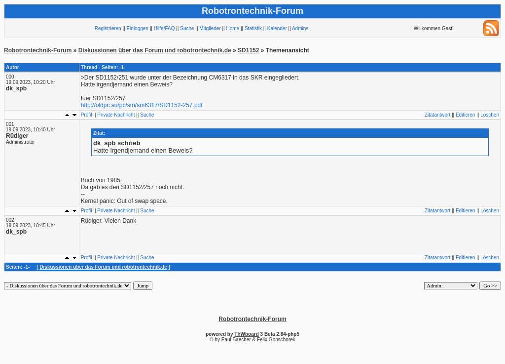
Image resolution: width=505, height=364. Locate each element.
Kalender (277, 28)
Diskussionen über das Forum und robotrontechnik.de (154, 50)
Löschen (489, 115)
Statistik (253, 28)
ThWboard (246, 334)
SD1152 (248, 50)
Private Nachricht (116, 115)
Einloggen (137, 28)
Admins (300, 28)
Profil (86, 115)
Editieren (465, 115)
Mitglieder (209, 28)
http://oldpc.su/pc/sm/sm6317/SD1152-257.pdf (142, 105)
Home (232, 28)
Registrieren (108, 28)
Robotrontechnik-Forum (38, 50)
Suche (187, 28)
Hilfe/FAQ (164, 28)
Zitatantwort (437, 115)
